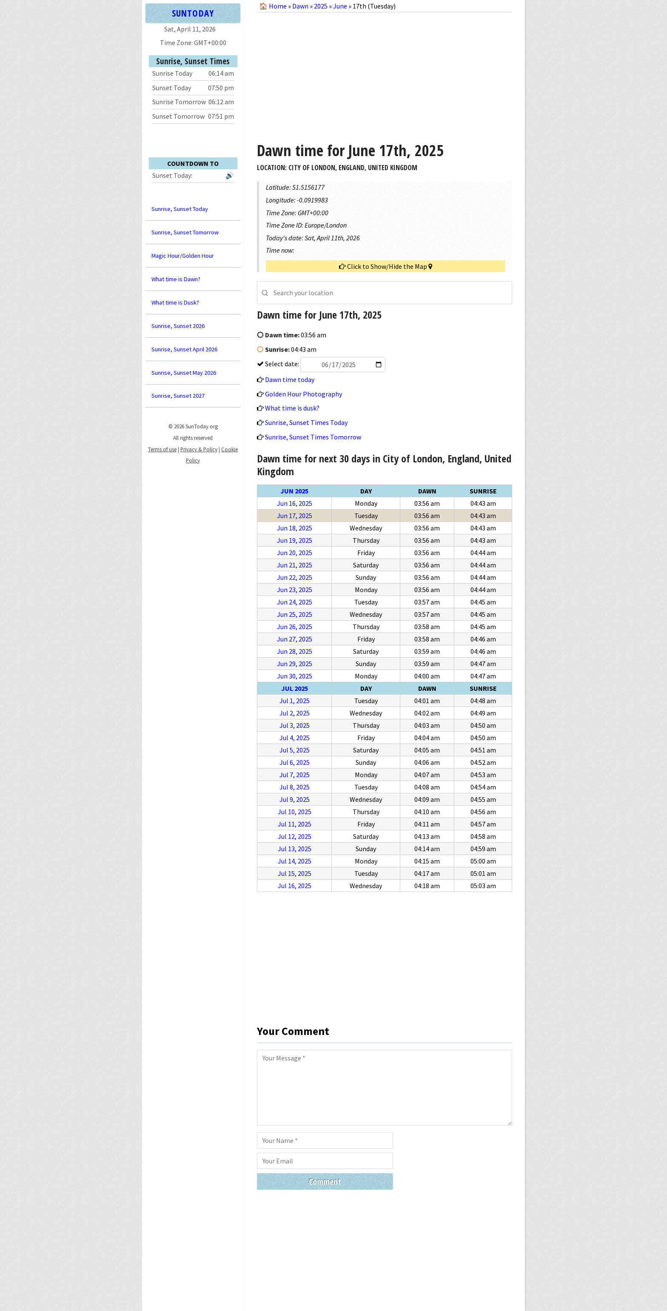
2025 (321, 6)
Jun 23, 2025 (294, 589)
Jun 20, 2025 (294, 552)
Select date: (324, 363)
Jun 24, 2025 (294, 602)
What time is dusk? (292, 408)
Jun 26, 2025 (294, 626)
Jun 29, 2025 (294, 663)
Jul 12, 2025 (294, 836)
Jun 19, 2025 (294, 540)
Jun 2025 (294, 491)
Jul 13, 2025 (294, 848)
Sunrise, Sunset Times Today (306, 422)
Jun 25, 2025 (294, 614)
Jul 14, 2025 (294, 861)
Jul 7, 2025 (294, 774)
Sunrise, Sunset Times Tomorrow (313, 437)
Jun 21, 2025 (294, 565)
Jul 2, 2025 (294, 713)
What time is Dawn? (175, 279)
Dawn (300, 6)
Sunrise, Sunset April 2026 (184, 349)
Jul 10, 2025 (294, 811)
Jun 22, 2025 (294, 577)
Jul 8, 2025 (294, 787)
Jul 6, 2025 (294, 762)
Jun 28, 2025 (294, 651)
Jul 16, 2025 (294, 885)
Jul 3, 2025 (294, 725)
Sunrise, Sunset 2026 (178, 326)
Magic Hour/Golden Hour (182, 255)
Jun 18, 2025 (294, 528)
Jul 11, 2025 (294, 824)
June (340, 6)
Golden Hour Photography (303, 394)
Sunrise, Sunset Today (179, 209)
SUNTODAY (193, 13)
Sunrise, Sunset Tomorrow (185, 232)
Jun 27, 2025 (294, 639)
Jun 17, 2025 (294, 515)
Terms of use (162, 449)
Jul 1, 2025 (294, 700)
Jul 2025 (294, 688)
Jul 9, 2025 (294, 799)
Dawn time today (289, 379)
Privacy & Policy (198, 449)
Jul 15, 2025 (294, 873)
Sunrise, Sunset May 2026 (183, 372)
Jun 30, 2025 (294, 676)
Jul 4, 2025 (294, 737)
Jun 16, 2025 (294, 503)
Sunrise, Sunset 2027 (178, 395)
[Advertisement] (384, 74)
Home (278, 6)
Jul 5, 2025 (294, 750)
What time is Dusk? (175, 302)
